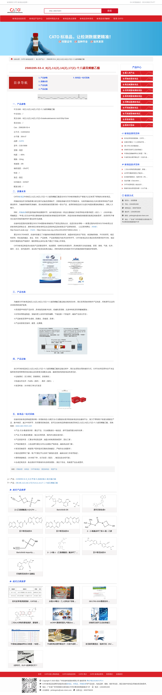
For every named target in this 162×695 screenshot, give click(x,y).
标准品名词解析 (103, 19)
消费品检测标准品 (132, 102)
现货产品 (54, 469)
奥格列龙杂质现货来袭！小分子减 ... (136, 188)
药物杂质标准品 (131, 79)
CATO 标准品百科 (69, 674)
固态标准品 (45, 469)
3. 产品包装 (43, 85)
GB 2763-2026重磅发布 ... (99, 601)
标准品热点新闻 (69, 19)
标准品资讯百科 (132, 133)
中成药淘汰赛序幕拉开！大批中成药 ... (62, 644)
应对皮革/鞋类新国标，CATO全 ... (25, 601)
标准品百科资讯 (86, 19)
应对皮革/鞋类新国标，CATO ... (135, 138)
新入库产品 (40, 59)
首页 (39, 674)
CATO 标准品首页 (27, 59)
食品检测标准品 (131, 84)
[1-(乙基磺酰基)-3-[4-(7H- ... (25, 510)
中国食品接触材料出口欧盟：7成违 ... (25, 644)
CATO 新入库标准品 (52, 674)
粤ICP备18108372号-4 (95, 681)
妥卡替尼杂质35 (25, 531)
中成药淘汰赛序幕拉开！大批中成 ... (136, 157)
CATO (21, 141)
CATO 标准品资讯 (96, 674)
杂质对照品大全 (52, 19)
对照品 (75, 684)
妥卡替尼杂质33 (99, 552)
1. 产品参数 (43, 78)
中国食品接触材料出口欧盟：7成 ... (136, 153)
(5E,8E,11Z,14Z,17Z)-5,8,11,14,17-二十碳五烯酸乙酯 (37, 483)
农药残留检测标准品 (133, 90)
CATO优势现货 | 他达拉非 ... (133, 184)
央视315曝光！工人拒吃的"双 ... (135, 142)
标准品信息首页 (19, 19)
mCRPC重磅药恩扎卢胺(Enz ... (62, 623)
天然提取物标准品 (132, 114)
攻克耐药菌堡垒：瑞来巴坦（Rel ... (99, 644)
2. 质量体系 (43, 81)
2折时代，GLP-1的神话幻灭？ (25, 665)
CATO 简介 (83, 674)
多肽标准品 (129, 119)
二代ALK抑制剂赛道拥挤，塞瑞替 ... (25, 623)
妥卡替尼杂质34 (62, 531)
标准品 (21, 197)
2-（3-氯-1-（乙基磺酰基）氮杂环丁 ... (62, 552)
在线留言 (119, 674)
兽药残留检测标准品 (133, 96)
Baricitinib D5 (62, 510)
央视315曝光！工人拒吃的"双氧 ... (62, 601)
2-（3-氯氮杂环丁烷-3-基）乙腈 (99, 531)
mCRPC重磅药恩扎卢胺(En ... (134, 173)
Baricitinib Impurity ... (25, 552)
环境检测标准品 (131, 108)
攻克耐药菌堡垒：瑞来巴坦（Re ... (136, 177)
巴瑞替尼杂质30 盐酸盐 (25, 574)
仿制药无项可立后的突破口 (99, 623)
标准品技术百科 (132, 164)
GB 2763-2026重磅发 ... (132, 146)
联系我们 (109, 674)
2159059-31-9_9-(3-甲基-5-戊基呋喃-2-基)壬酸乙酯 (36, 479)
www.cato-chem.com (24, 426)
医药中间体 (129, 125)
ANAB (94, 227)
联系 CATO (118, 19)
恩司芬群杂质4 (99, 510)
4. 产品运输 (43, 89)
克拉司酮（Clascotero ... (132, 181)
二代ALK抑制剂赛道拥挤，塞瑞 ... (135, 169)
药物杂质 (22, 212)
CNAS (32, 230)
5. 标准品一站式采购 (81, 78)
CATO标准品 (35, 469)
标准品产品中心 (36, 19)
